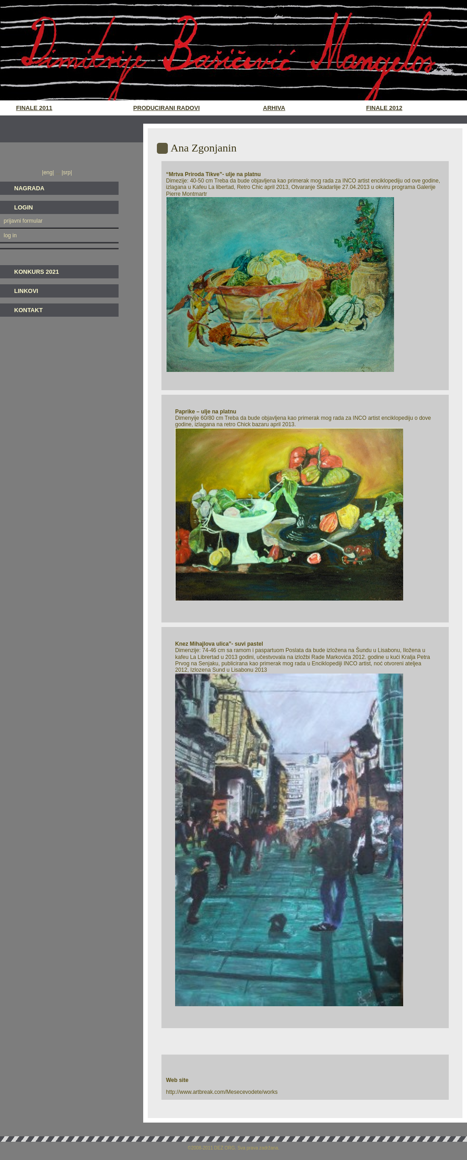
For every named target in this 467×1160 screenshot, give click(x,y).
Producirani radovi (166, 108)
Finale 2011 (34, 108)
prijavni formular (23, 221)
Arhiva (274, 108)
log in (10, 235)
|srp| (66, 172)
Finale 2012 (384, 108)
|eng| (49, 172)
